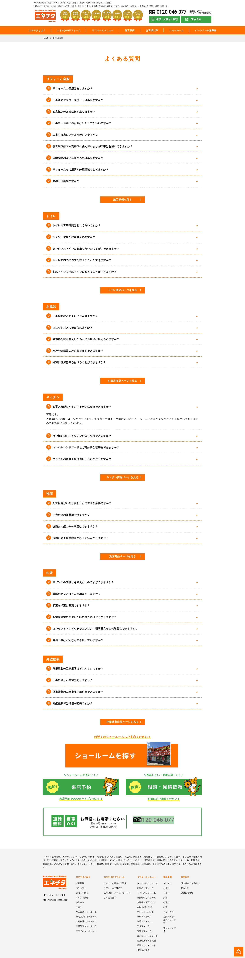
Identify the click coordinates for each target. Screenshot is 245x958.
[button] (122, 88)
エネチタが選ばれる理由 (115, 876)
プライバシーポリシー (86, 923)
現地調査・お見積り (190, 876)
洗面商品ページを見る (122, 556)
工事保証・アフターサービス (117, 886)
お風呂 (166, 881)
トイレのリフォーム (146, 886)
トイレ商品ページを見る (122, 290)
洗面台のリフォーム (146, 891)
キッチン (167, 876)
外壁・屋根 (168, 905)
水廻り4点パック (145, 900)
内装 (165, 900)
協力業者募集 (187, 886)
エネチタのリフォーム (69, 30)
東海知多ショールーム (86, 909)
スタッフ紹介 (82, 886)
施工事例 (129, 30)
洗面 (165, 891)
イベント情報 (82, 891)
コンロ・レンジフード (147, 928)
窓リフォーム (143, 919)
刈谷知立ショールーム (86, 919)
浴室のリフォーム (145, 881)
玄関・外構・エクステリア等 (169, 912)
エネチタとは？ (37, 30)
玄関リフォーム (144, 923)
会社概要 (80, 876)
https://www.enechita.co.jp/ (55, 893)
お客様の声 (152, 30)
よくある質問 (110, 891)
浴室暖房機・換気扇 (146, 933)
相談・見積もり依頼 (167, 19)
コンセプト (81, 881)
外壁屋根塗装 (143, 942)
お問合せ (185, 870)
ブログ (79, 900)
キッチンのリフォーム (147, 876)
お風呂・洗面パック (146, 895)
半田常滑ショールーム (86, 905)
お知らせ (80, 895)
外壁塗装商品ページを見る (122, 721)
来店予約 (196, 19)
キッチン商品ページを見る (122, 477)
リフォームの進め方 (113, 881)
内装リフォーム (144, 914)
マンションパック (145, 905)
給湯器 (166, 895)
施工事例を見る (122, 199)
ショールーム (176, 30)
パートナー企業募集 (205, 30)
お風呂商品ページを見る (122, 380)
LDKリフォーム (144, 909)
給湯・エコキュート (146, 937)
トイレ (166, 886)
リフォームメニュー (102, 30)
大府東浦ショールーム (86, 914)
